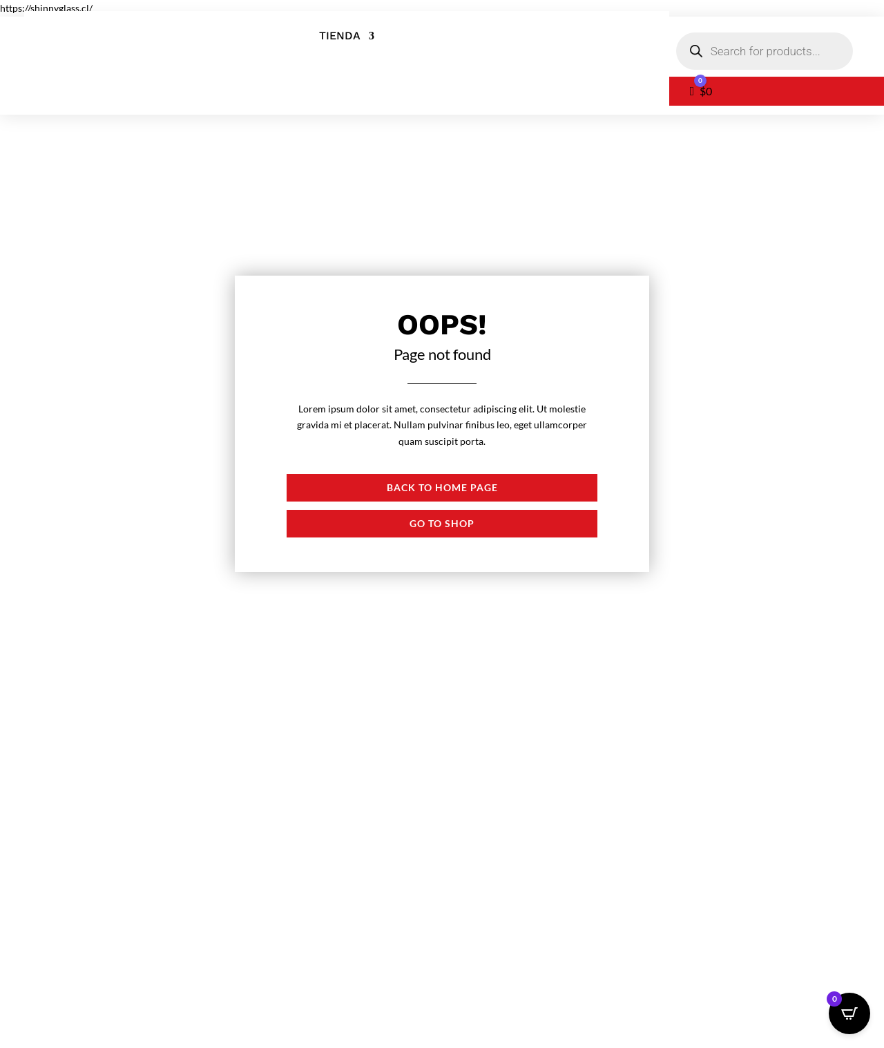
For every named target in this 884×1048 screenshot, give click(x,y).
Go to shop (442, 523)
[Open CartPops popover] (849, 1013)
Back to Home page (442, 487)
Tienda (340, 36)
